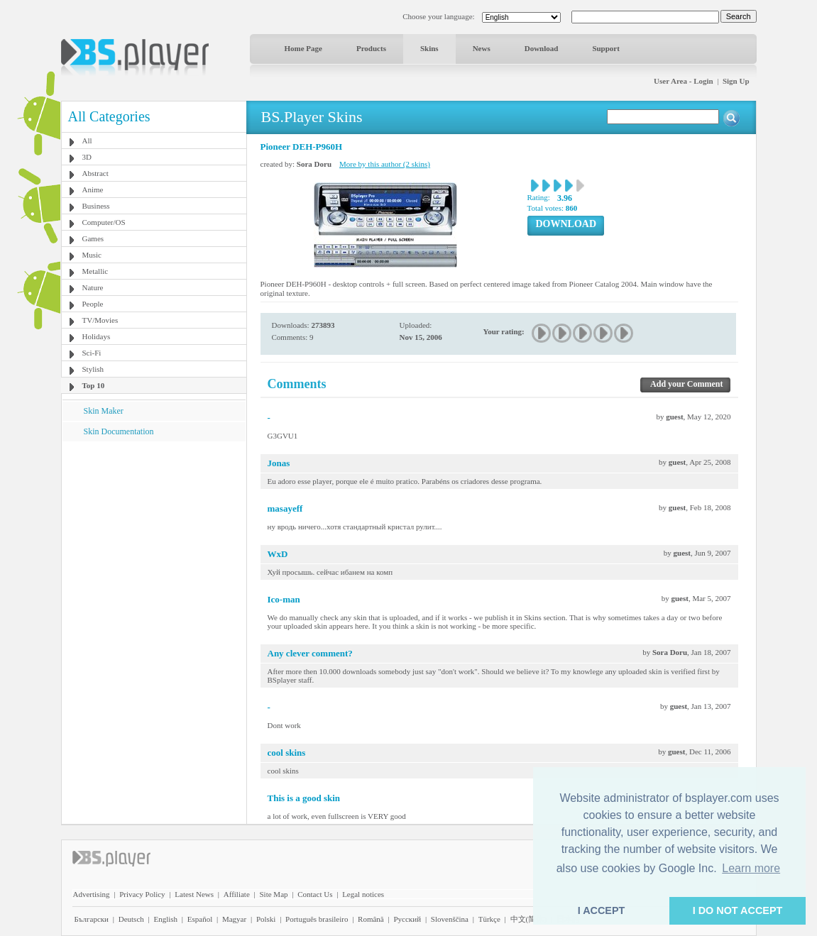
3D (87, 157)
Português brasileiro (316, 919)
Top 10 (93, 385)
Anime (93, 189)
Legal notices (363, 894)
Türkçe (489, 919)
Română (371, 919)
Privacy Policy (142, 894)
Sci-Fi (92, 352)
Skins (429, 48)
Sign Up (736, 81)
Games (93, 238)
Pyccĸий (407, 919)
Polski (266, 919)
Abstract (95, 173)
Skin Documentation (119, 431)
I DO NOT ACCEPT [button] (738, 910)
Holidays (96, 336)
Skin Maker (104, 411)
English (165, 919)
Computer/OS (104, 222)
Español (199, 919)
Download (542, 48)
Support (606, 48)
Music (92, 254)
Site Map (273, 894)
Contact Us (314, 894)
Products (371, 48)
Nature (93, 287)
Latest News (194, 894)
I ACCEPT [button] (601, 910)
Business (96, 206)
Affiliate (237, 894)
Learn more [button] (751, 868)
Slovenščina (449, 919)
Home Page (303, 48)
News (481, 48)
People (93, 303)
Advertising (91, 894)
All (87, 140)
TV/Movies (100, 320)
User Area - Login (683, 81)
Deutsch (131, 919)
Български (92, 919)
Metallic (95, 271)
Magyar (234, 919)
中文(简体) (528, 919)
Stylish (93, 369)
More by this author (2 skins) (384, 164)
